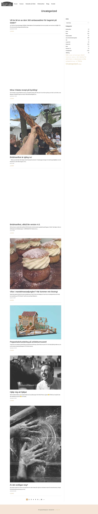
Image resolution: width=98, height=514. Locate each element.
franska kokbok (69, 35)
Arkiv (67, 19)
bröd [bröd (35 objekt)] (67, 55)
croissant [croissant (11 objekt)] (70, 55)
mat (66, 39)
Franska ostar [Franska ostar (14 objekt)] (68, 57)
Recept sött (68, 44)
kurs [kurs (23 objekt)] (78, 57)
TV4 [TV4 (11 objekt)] (76, 61)
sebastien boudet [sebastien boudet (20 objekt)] (78, 59)
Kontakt (53, 3)
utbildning (68, 52)
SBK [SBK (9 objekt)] (73, 59)
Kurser (15, 3)
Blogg (47, 3)
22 (41, 499)
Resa (67, 46)
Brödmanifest (41, 3)
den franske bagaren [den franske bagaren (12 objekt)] (76, 55)
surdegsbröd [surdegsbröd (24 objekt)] (69, 61)
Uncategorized (68, 50)
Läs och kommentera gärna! (71, 37)
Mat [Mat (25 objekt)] (85, 57)
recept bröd (68, 42)
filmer (67, 33)
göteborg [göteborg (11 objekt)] (73, 57)
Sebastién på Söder (31, 3)
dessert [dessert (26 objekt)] (83, 55)
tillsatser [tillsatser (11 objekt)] (73, 61)
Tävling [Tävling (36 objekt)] (80, 61)
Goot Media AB (57, 509)
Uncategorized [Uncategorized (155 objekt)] (72, 64)
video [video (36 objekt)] (79, 64)
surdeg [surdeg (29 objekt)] (84, 59)
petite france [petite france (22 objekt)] (69, 59)
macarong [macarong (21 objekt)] (81, 57)
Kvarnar (22, 3)
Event (67, 31)
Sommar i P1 (68, 48)
